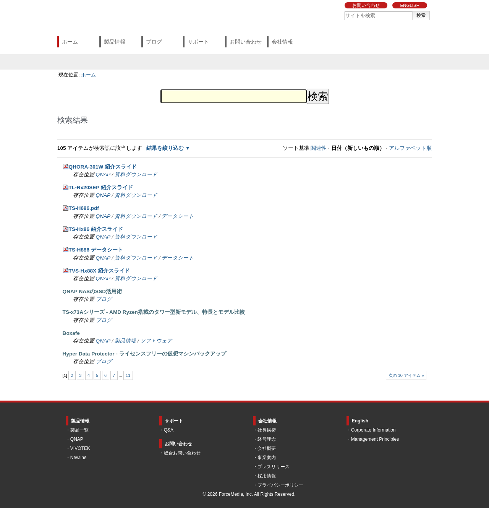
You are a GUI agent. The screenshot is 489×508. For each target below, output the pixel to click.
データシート (178, 216)
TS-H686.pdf (84, 208)
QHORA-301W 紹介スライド (103, 167)
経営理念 (266, 439)
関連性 (319, 148)
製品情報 (114, 42)
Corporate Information (373, 430)
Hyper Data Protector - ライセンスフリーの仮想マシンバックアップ (144, 354)
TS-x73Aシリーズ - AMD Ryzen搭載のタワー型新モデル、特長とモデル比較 (154, 312)
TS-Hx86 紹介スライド (96, 229)
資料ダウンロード (136, 174)
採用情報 (266, 476)
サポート (198, 42)
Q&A (168, 430)
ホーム (70, 42)
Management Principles (375, 439)
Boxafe (71, 333)
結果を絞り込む (165, 148)
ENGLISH (409, 5)
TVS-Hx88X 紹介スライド (99, 271)
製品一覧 (79, 430)
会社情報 (282, 42)
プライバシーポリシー (280, 485)
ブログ (154, 42)
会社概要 (266, 448)
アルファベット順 (410, 148)
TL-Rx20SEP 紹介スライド (101, 187)
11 (128, 375)
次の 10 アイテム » (406, 375)
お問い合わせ (366, 5)
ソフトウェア (156, 341)
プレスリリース (273, 466)
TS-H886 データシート (96, 250)
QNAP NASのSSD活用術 (92, 291)
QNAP (103, 174)
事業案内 (266, 457)
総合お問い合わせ (182, 453)
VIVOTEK (80, 448)
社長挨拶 (266, 430)
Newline (78, 457)
